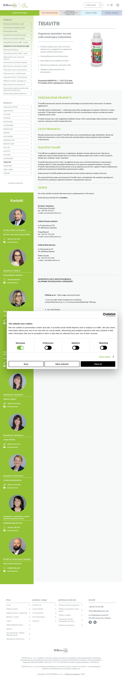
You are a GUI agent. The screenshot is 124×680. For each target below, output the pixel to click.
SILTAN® (6, 156)
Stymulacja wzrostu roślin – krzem (15, 43)
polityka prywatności (67, 601)
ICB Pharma (15, 5)
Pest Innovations (45, 13)
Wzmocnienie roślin (10, 32)
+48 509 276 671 (47, 212)
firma (8, 601)
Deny (26, 364)
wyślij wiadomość (12, 243)
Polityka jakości (12, 610)
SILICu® (6, 149)
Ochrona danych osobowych (69, 606)
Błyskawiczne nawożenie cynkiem (15, 67)
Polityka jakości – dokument (17, 614)
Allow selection (62, 364)
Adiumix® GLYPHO (10, 108)
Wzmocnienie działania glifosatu (14, 95)
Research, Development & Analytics (67, 13)
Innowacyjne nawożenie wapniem (15, 64)
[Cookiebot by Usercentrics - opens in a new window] (105, 315)
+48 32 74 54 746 (13, 405)
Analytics (36, 622)
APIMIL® (6, 119)
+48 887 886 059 (13, 569)
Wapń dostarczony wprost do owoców (13, 59)
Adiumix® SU (8, 112)
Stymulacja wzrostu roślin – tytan (15, 54)
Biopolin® (42, 181)
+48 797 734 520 (47, 235)
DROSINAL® (8, 130)
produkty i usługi (39, 601)
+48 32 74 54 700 (96, 608)
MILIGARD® (8, 138)
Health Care (89, 13)
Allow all (98, 364)
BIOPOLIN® (7, 123)
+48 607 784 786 (13, 529)
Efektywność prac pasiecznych (14, 86)
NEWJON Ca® (8, 141)
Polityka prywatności (72, 675)
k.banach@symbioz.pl (52, 238)
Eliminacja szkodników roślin (13, 25)
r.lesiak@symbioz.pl (52, 261)
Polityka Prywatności (66, 626)
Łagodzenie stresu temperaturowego (16, 47)
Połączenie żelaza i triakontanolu (15, 78)
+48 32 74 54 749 (13, 486)
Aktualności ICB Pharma (15, 640)
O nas (9, 606)
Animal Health (111, 13)
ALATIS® (6, 115)
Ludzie (9, 622)
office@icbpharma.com (99, 612)
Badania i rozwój (13, 618)
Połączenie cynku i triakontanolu (15, 71)
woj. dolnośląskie (53, 311)
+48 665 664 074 (13, 281)
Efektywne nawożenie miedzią (14, 40)
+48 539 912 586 (47, 259)
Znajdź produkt (91, 5)
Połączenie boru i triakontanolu (14, 75)
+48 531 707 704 (13, 240)
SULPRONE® (8, 160)
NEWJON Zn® (8, 145)
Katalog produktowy (15, 184)
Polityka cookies (65, 616)
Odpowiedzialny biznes (15, 626)
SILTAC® (6, 152)
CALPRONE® (8, 127)
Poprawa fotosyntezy (11, 51)
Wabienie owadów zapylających (14, 82)
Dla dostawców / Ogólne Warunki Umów (16, 635)
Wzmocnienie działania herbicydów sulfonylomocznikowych (16, 90)
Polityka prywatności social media (69, 611)
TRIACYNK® (8, 171)
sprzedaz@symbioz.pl (52, 214)
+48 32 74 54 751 (13, 445)
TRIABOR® (7, 167)
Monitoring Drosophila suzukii (14, 29)
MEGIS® (6, 134)
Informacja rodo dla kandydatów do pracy (67, 621)
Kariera (9, 630)
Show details (104, 357)
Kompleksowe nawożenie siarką (14, 36)
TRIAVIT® (7, 163)
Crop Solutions (17, 13)
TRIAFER (6, 174)
